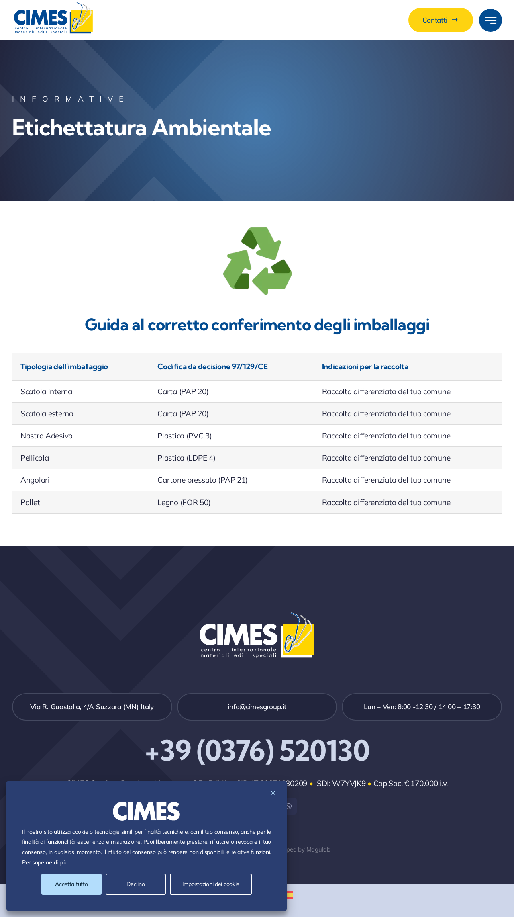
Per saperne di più (44, 862)
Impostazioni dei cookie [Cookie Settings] (210, 884)
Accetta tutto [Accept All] (71, 884)
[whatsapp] (288, 806)
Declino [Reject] (135, 884)
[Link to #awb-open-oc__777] (490, 20)
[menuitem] (287, 895)
